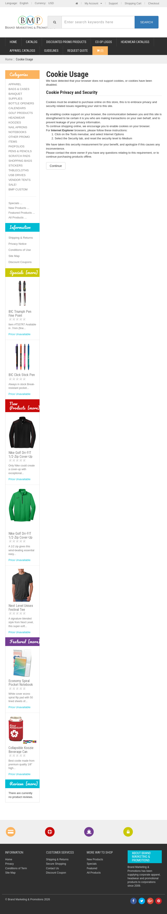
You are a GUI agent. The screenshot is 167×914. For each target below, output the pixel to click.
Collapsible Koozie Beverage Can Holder (20, 752)
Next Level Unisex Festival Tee (20, 608)
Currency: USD (44, 3)
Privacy (9, 863)
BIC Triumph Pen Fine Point (19, 314)
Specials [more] (24, 272)
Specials (92, 863)
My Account (93, 3)
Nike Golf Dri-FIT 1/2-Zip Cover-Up (20, 455)
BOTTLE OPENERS (21, 103)
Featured (92, 868)
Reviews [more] (24, 783)
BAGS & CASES (18, 89)
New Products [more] (25, 405)
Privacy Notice (17, 243)
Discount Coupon (56, 872)
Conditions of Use (19, 249)
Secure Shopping (56, 863)
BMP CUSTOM (18, 189)
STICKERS (15, 165)
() (100, 50)
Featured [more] (25, 641)
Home (13, 42)
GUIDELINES (51, 50)
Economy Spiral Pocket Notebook (20, 683)
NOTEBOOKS (17, 132)
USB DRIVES (17, 175)
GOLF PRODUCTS (20, 113)
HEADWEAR (16, 117)
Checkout (153, 3)
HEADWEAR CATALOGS (135, 42)
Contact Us (52, 868)
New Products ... (18, 208)
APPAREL (14, 84)
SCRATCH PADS (19, 156)
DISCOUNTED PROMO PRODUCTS (66, 42)
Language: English (16, 3)
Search (146, 22)
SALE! (12, 184)
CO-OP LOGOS (103, 42)
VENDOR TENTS (19, 179)
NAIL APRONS (17, 127)
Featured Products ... (21, 212)
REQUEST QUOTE (77, 50)
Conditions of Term (16, 868)
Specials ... (15, 203)
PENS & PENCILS (20, 151)
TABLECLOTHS (18, 170)
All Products (94, 872)
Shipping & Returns (20, 237)
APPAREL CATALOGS (22, 50)
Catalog (31, 42)
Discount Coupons (20, 262)
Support (113, 3)
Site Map (14, 256)
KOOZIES (14, 122)
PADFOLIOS (16, 146)
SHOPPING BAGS (20, 160)
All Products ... (17, 217)
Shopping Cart (133, 3)
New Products (95, 859)
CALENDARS (17, 108)
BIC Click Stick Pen (21, 375)
